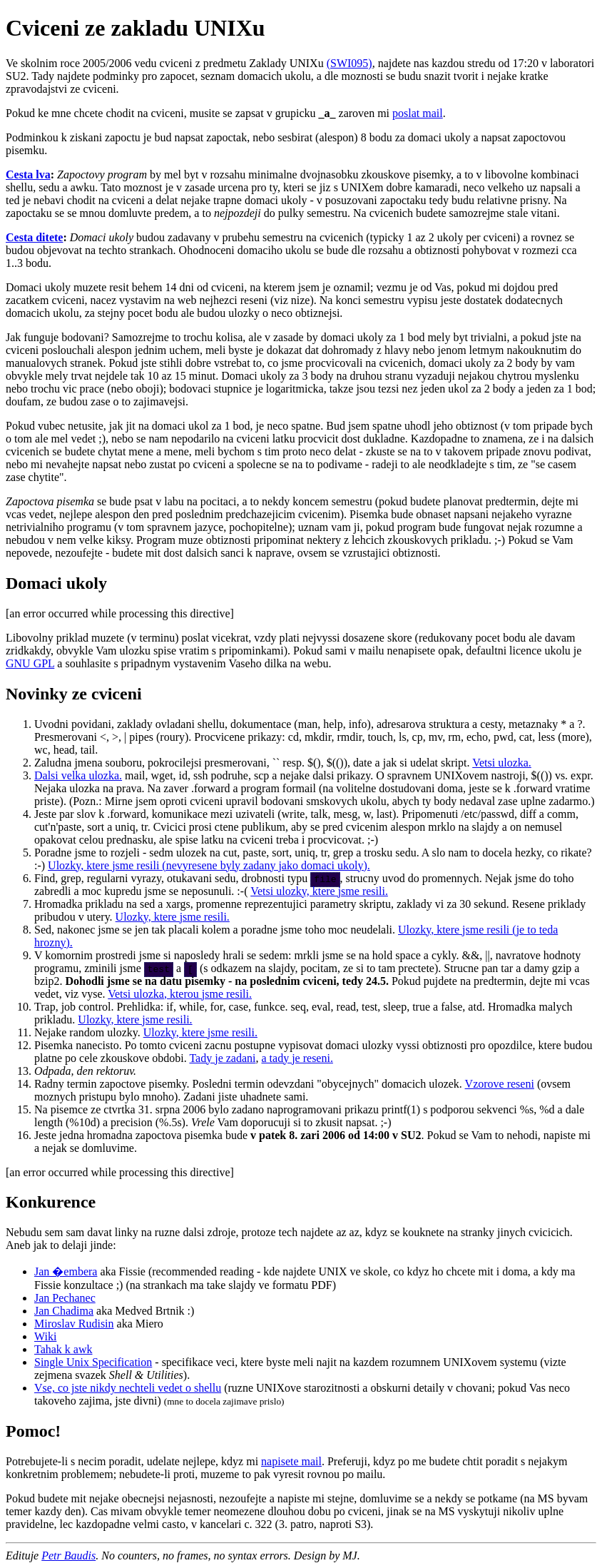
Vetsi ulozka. (501, 763)
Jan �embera (65, 1271)
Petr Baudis (68, 1555)
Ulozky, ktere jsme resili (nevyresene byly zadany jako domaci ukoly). (209, 865)
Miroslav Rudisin (74, 1323)
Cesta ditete (34, 237)
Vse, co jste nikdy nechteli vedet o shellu (127, 1388)
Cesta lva (28, 174)
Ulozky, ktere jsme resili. (173, 917)
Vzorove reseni (499, 1084)
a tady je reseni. (297, 1058)
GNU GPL (30, 663)
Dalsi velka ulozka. (78, 775)
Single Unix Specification (93, 1362)
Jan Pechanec (65, 1298)
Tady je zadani (222, 1058)
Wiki (45, 1336)
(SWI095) (349, 63)
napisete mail (291, 1461)
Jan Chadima (63, 1311)
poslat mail (417, 113)
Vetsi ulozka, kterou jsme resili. (180, 994)
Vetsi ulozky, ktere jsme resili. (319, 891)
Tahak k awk (63, 1349)
